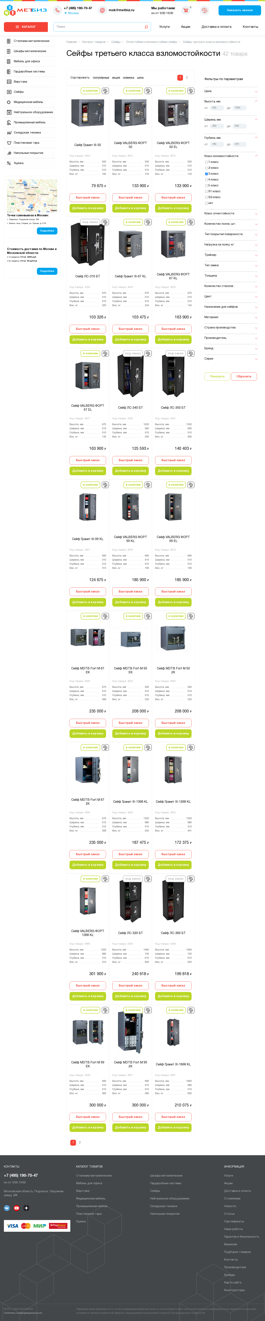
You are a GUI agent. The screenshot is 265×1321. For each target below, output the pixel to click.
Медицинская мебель (28, 102)
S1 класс (214, 191)
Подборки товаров (237, 1252)
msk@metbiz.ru (121, 10)
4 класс (213, 179)
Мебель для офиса (27, 61)
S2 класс (214, 197)
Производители (235, 1267)
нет (210, 203)
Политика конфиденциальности (23, 1313)
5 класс (213, 185)
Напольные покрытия (28, 153)
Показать (217, 376)
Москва (73, 13)
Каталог (29, 27)
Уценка (18, 163)
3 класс (213, 173)
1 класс (213, 162)
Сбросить (244, 376)
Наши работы (233, 1229)
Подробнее (47, 231)
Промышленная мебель (30, 122)
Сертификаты (234, 1221)
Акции (185, 26)
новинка (128, 77)
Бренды (229, 1275)
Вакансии (230, 1244)
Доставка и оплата (216, 26)
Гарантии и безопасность (241, 1236)
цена (140, 77)
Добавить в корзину (87, 208)
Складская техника (27, 132)
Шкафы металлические (30, 51)
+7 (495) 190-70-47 (21, 1176)
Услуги (164, 26)
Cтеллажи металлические (31, 41)
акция (116, 77)
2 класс (213, 168)
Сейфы (19, 92)
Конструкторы (234, 1290)
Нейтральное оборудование (33, 112)
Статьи (229, 1214)
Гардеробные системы (29, 71)
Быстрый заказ (88, 197)
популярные (101, 77)
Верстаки (20, 81)
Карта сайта (232, 1282)
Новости (230, 1206)
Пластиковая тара (26, 143)
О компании (232, 1198)
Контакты (250, 26)
